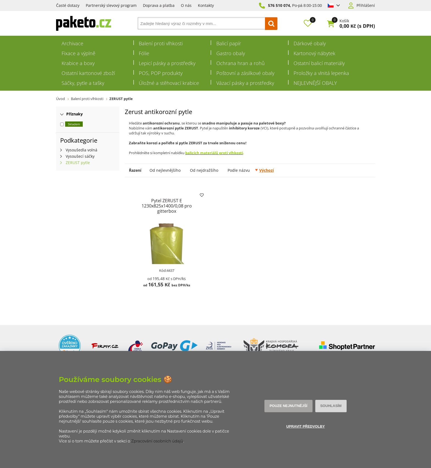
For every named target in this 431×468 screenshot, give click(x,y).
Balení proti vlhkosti (161, 43)
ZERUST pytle (121, 98)
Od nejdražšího (204, 170)
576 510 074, (279, 5)
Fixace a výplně (78, 53)
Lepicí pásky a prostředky (167, 63)
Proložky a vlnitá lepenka (321, 73)
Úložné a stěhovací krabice (169, 83)
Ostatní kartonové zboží (88, 73)
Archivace (72, 43)
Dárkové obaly (310, 43)
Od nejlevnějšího (165, 170)
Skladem (74, 124)
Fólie (144, 53)
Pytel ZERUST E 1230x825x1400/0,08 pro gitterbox (166, 206)
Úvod (60, 98)
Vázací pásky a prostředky (245, 83)
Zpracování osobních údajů (157, 441)
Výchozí (266, 170)
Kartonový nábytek (314, 53)
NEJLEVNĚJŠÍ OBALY (315, 83)
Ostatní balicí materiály (319, 63)
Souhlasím (330, 406)
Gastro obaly (230, 53)
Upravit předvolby (305, 427)
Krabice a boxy (78, 63)
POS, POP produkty (161, 73)
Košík (344, 20)
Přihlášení (366, 5)
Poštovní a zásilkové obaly (245, 73)
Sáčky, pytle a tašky (83, 83)
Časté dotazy (67, 5)
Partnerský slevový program (111, 5)
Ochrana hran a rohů (240, 63)
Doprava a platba (159, 5)
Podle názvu (239, 170)
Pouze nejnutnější (289, 406)
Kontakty (206, 5)
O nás (186, 5)
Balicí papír (228, 43)
